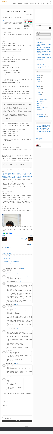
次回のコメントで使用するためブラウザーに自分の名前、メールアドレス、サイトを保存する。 (18, 419)
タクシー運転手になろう (41, 99)
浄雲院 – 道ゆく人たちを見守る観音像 (43, 131)
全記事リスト (42, 3)
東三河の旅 (15, 3)
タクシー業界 (39, 97)
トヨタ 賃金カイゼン (7, 258)
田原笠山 (30, 244)
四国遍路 (38, 92)
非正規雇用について (40, 111)
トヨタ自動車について (8, 247)
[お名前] (17, 399)
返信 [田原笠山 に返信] (16, 304)
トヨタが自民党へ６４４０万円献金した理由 (11, 261)
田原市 (38, 118)
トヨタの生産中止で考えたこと (8, 263)
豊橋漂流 (38, 105)
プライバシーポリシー (47, 430)
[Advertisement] (43, 15)
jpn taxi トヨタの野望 (7, 253)
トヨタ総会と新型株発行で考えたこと (10, 255)
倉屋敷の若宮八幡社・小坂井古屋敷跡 (43, 49)
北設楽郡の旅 (39, 83)
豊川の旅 (38, 79)
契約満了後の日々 (40, 114)
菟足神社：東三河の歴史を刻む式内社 (43, 47)
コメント (4, 405)
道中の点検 (5, 1)
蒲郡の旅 (38, 75)
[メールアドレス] (17, 403)
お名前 (4, 396)
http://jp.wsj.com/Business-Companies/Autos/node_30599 (18, 276)
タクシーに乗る (40, 96)
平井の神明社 (38, 61)
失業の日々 (39, 112)
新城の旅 (38, 81)
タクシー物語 (25, 3)
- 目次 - (5, 51)
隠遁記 (39, 88)
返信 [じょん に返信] (16, 350)
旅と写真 (20, 3)
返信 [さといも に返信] (16, 328)
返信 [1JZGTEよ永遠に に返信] (19, 281)
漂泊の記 (38, 86)
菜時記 (40, 90)
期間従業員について (40, 109)
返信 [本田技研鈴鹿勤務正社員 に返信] (22, 268)
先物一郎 (7, 273)
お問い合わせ (48, 3)
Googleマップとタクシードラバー (42, 138)
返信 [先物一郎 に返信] (16, 273)
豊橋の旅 (38, 77)
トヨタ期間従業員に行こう (34, 3)
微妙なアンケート (40, 103)
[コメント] (17, 412)
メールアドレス (5, 401)
